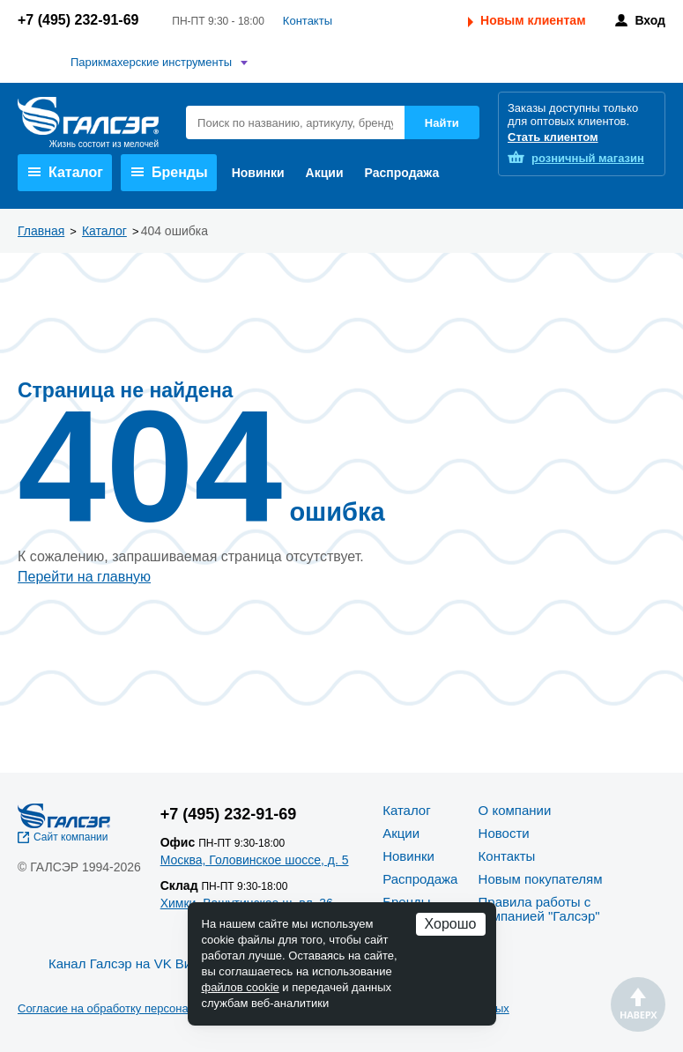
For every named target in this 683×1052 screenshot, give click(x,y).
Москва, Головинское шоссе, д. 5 (254, 860)
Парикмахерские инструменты (151, 62)
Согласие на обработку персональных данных (141, 1008)
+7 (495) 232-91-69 (78, 19)
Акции (325, 173)
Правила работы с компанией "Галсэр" (539, 908)
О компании (515, 810)
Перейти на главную (84, 576)
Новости (504, 833)
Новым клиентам (532, 20)
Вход (650, 20)
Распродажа (402, 173)
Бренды (169, 172)
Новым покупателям (541, 878)
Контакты (307, 20)
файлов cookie (240, 987)
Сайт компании (70, 837)
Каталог (65, 172)
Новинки (258, 173)
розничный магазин (587, 158)
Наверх (638, 1004)
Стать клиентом (553, 137)
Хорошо (451, 923)
